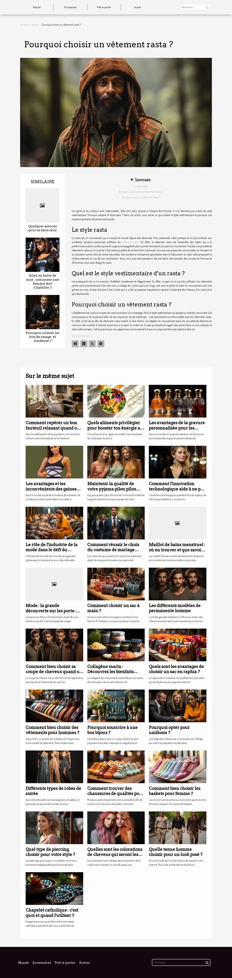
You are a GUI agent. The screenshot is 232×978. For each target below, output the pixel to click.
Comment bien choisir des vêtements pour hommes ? (52, 730)
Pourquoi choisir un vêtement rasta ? (140, 197)
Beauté (37, 7)
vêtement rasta (130, 242)
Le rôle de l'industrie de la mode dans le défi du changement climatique (52, 550)
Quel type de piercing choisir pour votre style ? (50, 852)
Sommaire (143, 179)
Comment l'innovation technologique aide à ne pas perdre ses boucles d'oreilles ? (177, 491)
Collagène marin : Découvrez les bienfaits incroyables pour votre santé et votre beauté (116, 674)
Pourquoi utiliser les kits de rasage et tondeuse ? (42, 337)
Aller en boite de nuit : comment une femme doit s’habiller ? (42, 281)
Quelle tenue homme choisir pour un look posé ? (175, 852)
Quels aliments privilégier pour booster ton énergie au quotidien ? (115, 428)
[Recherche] (195, 7)
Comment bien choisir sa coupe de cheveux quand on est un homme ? (54, 671)
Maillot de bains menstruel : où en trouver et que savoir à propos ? (177, 550)
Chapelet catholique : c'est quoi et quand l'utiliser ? (52, 913)
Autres (137, 7)
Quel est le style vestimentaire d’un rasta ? (140, 191)
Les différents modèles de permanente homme (175, 608)
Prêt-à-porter (104, 7)
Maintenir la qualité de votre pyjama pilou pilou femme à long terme (111, 489)
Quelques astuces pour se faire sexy (42, 228)
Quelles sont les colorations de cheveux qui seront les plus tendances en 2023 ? (114, 854)
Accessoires (70, 7)
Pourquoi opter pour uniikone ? (169, 730)
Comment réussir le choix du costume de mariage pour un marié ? (113, 550)
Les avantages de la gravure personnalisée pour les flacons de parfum (177, 428)
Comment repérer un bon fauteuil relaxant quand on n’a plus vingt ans (53, 428)
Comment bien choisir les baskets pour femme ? (174, 791)
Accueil (24, 24)
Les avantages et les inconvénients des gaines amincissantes (51, 489)
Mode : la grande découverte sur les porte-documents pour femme (51, 611)
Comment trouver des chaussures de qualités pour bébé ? (115, 793)
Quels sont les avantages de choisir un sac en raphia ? (176, 669)
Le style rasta (140, 186)
